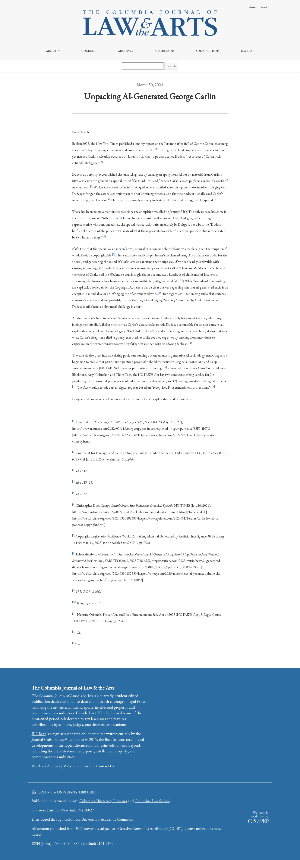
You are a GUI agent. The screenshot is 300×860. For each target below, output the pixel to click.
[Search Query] (143, 66)
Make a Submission (78, 766)
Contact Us (105, 766)
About (51, 51)
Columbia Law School (152, 800)
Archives (125, 51)
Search (171, 66)
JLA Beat (247, 51)
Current (88, 51)
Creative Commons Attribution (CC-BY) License (156, 828)
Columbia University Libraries (103, 800)
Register (253, 7)
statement (115, 218)
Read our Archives (46, 766)
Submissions (164, 51)
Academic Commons (117, 819)
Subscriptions (207, 51)
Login (264, 7)
